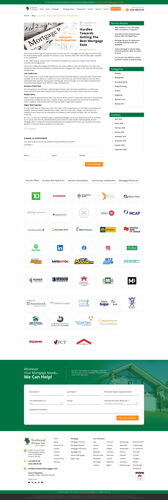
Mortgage (55, 9)
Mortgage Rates (68, 9)
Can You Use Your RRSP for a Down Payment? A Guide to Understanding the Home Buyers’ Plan (128, 59)
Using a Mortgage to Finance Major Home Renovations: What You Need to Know (128, 51)
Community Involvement (103, 180)
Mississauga (124, 442)
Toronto (136, 455)
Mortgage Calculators (78, 448)
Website (82, 155)
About (47, 9)
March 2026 (119, 123)
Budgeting (118, 95)
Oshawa (123, 458)
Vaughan (136, 458)
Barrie (95, 448)
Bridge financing (121, 86)
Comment (28, 145)
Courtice (110, 445)
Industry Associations (78, 180)
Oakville (123, 455)
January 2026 (119, 132)
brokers (117, 91)
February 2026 (120, 128)
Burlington (97, 462)
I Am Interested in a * (37, 401)
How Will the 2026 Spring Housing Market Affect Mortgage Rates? (127, 35)
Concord (110, 442)
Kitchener (110, 455)
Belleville (96, 452)
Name (27, 155)
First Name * (34, 392)
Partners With (32, 180)
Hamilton (110, 452)
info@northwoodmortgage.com (42, 468)
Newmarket (124, 448)
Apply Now (116, 9)
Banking (118, 73)
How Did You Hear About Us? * (116, 401)
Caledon (96, 465)
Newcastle (123, 445)
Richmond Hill (138, 442)
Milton (109, 465)
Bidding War (119, 78)
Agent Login (75, 458)
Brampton (97, 458)
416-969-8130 (34, 461)
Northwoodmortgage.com (89, 492)
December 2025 (120, 136)
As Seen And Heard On (53, 180)
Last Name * (72, 392)
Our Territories (99, 439)
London (109, 458)
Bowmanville (98, 455)
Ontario (122, 452)
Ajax (94, 442)
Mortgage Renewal (78, 445)
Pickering (123, 462)
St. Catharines (138, 448)
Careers (90, 9)
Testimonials (81, 9)
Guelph (109, 448)
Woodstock (137, 468)
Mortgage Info (76, 452)
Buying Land (119, 104)
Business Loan (120, 99)
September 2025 (121, 150)
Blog (33, 15)
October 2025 (120, 145)
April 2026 (118, 119)
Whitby (135, 462)
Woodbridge (137, 465)
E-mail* (70, 401)
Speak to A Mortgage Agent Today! (110, 2)
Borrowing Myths (121, 82)
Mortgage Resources (128, 180)
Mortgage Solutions (78, 442)
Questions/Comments (38, 409)
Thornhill (136, 452)
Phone (118, 392)
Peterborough (125, 465)
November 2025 (120, 141)
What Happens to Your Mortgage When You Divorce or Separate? (127, 28)
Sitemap (57, 462)
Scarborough (137, 445)
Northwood (91, 50)
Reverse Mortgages (78, 455)
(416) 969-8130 (34, 463)
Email (54, 155)
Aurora (95, 445)
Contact (106, 9)
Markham (110, 462)
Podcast (98, 9)
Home (42, 9)
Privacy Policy (59, 458)
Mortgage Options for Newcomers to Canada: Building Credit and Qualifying (127, 42)
